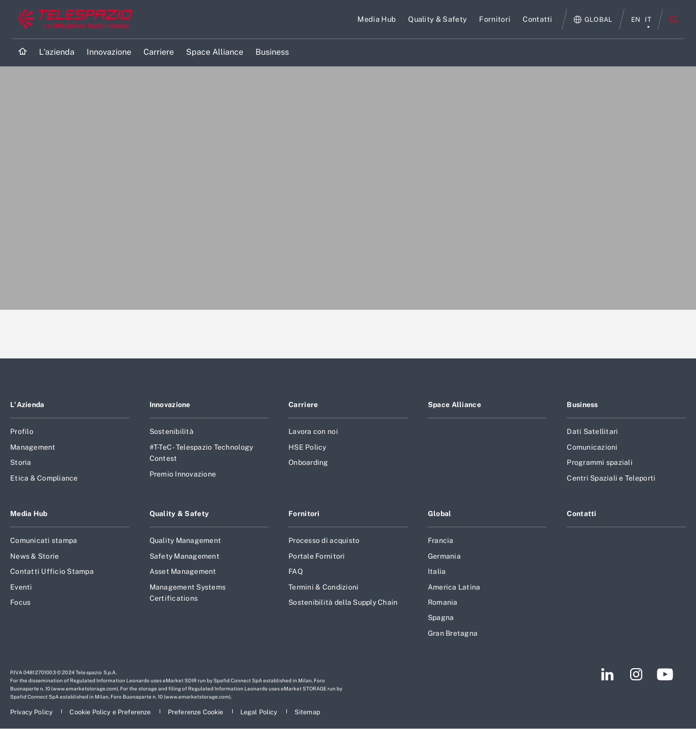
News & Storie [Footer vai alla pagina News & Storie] (34, 556)
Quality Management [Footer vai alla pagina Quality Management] (186, 540)
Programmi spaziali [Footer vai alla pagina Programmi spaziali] (600, 462)
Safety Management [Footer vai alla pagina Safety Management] (184, 556)
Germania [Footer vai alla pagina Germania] (444, 556)
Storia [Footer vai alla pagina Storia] (20, 462)
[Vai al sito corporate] (72, 19)
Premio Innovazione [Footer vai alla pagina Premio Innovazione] (183, 474)
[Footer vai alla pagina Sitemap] (307, 712)
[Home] (22, 52)
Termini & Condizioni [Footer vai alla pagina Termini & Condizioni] (323, 587)
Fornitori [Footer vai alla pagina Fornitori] (304, 513)
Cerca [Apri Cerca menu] (674, 19)
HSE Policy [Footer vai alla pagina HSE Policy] (307, 447)
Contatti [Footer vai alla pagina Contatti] (581, 513)
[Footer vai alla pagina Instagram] (636, 674)
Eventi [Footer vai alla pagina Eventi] (21, 587)
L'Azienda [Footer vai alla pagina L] (27, 404)
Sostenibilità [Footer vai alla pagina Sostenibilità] (172, 431)
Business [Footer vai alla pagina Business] (582, 404)
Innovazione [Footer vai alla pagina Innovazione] (170, 404)
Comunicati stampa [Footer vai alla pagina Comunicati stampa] (43, 540)
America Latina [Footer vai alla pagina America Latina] (454, 587)
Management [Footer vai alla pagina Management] (33, 447)
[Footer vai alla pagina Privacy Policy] (32, 712)
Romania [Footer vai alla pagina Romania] (443, 602)
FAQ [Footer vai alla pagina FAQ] (295, 571)
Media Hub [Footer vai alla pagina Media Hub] (29, 513)
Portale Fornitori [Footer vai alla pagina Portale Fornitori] (316, 556)
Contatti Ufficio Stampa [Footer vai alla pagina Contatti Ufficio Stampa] (52, 571)
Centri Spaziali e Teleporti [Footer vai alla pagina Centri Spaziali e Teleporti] (611, 478)
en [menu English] (636, 19)
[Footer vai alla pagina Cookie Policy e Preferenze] (110, 712)
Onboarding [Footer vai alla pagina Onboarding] (308, 462)
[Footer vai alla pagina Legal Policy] (259, 712)
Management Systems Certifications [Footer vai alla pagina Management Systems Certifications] (188, 592)
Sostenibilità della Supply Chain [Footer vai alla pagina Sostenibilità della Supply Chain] (342, 602)
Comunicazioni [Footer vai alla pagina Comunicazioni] (592, 447)
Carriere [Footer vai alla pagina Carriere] (303, 404)
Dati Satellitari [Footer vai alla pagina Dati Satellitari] (592, 431)
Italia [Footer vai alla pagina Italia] (437, 571)
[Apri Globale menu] (593, 19)
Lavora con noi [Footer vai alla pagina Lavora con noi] (313, 431)
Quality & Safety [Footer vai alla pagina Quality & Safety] (179, 513)
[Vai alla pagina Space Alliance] (214, 52)
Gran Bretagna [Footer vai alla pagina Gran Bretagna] (453, 633)
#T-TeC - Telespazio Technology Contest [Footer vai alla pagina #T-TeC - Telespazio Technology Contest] (201, 452)
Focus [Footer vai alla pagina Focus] (20, 602)
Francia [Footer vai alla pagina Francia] (441, 540)
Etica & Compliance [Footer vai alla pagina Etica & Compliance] (44, 478)
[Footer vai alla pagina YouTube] (665, 674)
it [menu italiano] (648, 19)
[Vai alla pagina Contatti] (538, 19)
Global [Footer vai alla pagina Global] (440, 513)
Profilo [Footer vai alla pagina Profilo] (21, 431)
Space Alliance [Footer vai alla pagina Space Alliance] (454, 404)
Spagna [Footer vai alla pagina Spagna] (441, 617)
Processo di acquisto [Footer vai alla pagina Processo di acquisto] (323, 540)
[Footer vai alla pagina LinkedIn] (607, 674)
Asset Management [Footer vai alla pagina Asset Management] (183, 571)
